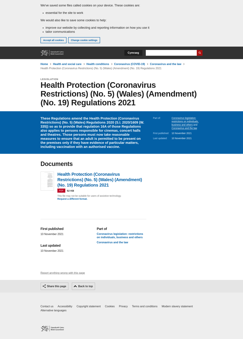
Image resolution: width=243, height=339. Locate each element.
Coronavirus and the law (165, 64)
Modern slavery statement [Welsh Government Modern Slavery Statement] (177, 306)
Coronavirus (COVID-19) (129, 64)
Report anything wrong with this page (62, 272)
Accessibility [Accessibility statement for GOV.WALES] (65, 306)
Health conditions (97, 64)
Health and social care (67, 64)
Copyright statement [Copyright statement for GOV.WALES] (89, 306)
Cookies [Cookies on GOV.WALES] (110, 306)
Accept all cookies (53, 40)
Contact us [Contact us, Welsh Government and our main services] (46, 306)
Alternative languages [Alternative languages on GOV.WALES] (53, 310)
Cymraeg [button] (133, 52)
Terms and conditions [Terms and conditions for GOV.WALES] (144, 306)
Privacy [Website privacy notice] (123, 306)
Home (44, 64)
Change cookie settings (84, 40)
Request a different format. (72, 199)
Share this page (56, 286)
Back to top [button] (85, 286)
